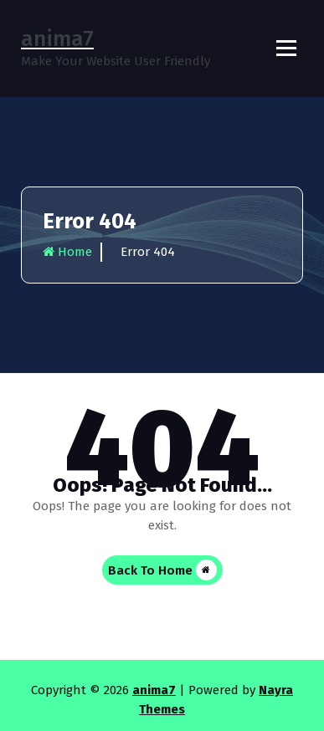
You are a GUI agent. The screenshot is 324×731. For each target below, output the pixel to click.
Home (67, 251)
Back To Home (162, 570)
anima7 (154, 690)
